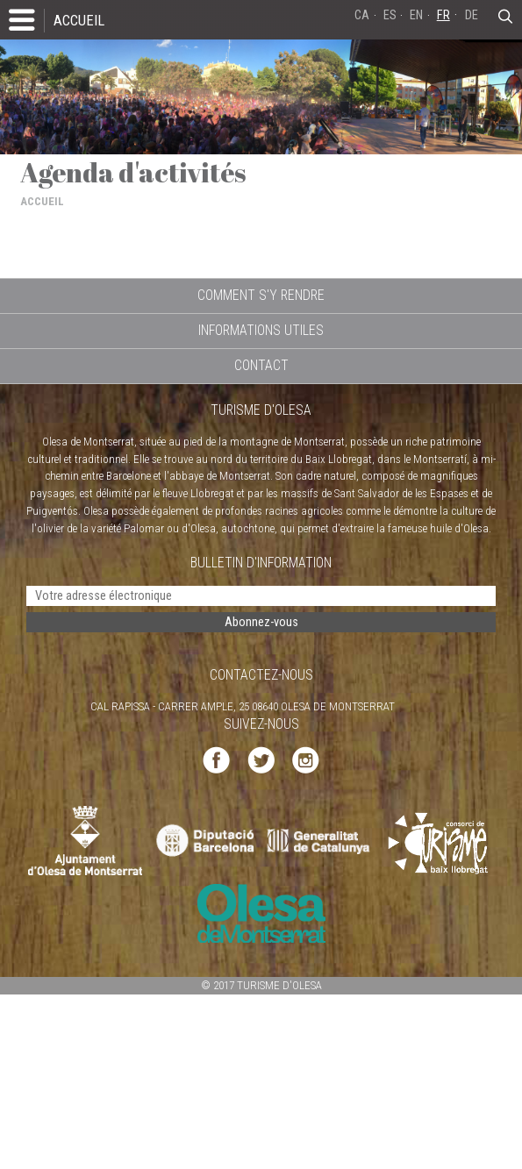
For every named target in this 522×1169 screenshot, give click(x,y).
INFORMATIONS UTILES (261, 330)
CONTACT (261, 365)
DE (471, 15)
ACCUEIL (79, 20)
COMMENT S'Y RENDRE (261, 295)
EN (416, 15)
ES (390, 15)
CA (361, 15)
